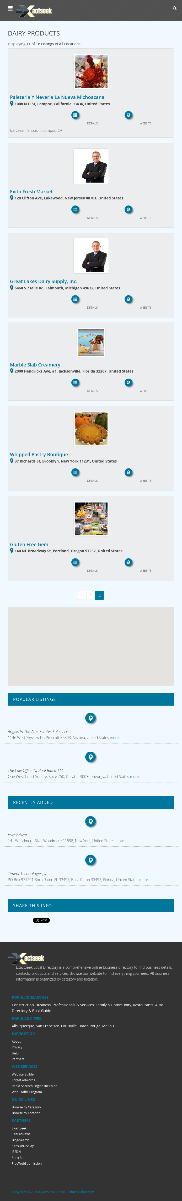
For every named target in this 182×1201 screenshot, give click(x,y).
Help (15, 1053)
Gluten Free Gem (29, 544)
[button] (11, 8)
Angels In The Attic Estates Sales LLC (38, 731)
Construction (23, 1004)
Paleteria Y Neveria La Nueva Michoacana (57, 97)
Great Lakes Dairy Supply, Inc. (43, 281)
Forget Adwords (23, 1080)
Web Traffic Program (27, 1092)
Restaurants (143, 1004)
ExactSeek (19, 1128)
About (16, 1041)
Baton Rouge (89, 1025)
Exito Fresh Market (31, 191)
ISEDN (16, 1151)
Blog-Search (20, 1140)
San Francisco (47, 1025)
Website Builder (23, 1074)
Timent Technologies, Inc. (29, 873)
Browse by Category (26, 1107)
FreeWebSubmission (27, 1163)
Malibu (108, 1025)
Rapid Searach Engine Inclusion (34, 1086)
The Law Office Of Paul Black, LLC (36, 770)
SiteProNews (21, 1134)
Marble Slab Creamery (35, 364)
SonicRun (18, 1157)
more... (115, 737)
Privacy (17, 1047)
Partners (18, 1059)
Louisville (69, 1025)
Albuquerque (23, 1025)
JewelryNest (17, 834)
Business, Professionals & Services (65, 1004)
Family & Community (113, 1004)
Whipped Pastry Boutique (39, 454)
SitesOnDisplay (23, 1146)
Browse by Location (26, 1113)
